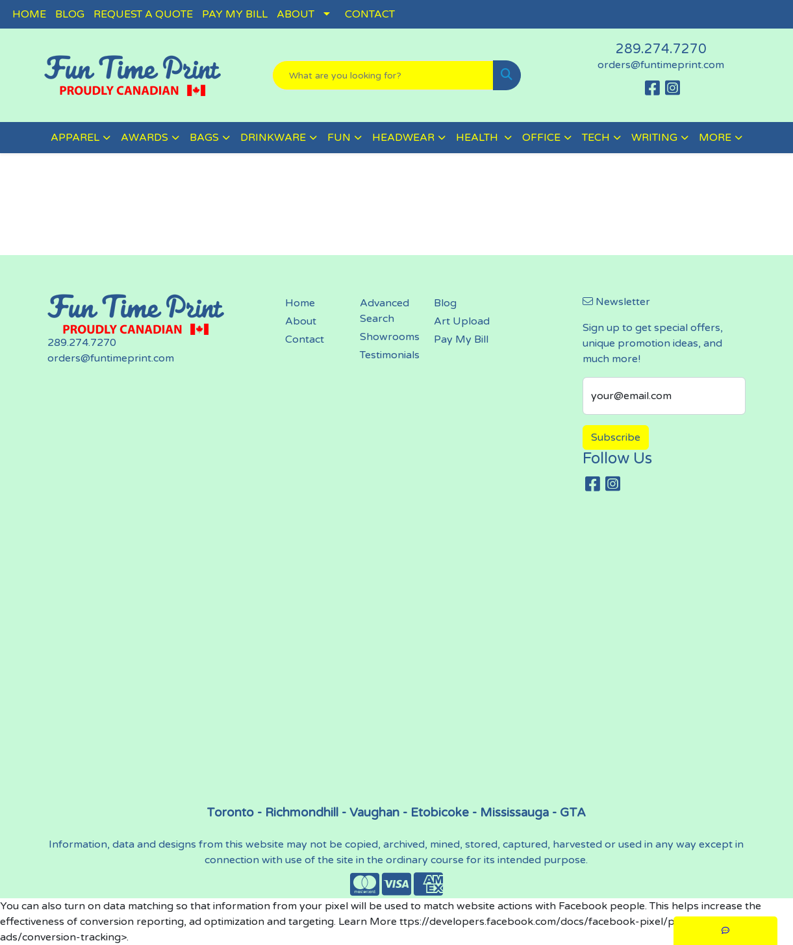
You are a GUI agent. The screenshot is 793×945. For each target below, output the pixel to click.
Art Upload (462, 321)
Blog (445, 303)
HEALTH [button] (478, 137)
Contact (304, 339)
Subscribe (615, 437)
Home (300, 303)
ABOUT (295, 14)
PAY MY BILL (235, 14)
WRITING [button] (654, 137)
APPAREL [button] (75, 137)
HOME (29, 14)
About (300, 321)
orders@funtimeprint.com (661, 64)
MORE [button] (715, 137)
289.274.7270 (661, 49)
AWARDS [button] (144, 137)
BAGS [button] (204, 137)
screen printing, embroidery (396, 654)
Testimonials (389, 355)
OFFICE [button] (541, 137)
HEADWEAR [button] (403, 137)
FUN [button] (339, 137)
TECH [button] (596, 137)
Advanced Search (384, 311)
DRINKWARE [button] (273, 137)
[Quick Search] (383, 75)
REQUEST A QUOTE (143, 14)
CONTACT (370, 14)
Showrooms (389, 336)
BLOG (69, 14)
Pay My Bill (461, 339)
